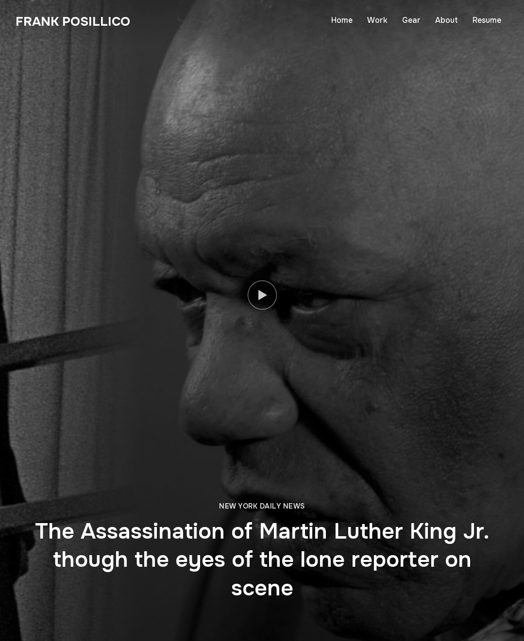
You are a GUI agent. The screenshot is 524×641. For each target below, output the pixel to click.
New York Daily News (262, 506)
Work (377, 20)
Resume (487, 20)
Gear (411, 20)
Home (342, 20)
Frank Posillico (73, 22)
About (446, 20)
